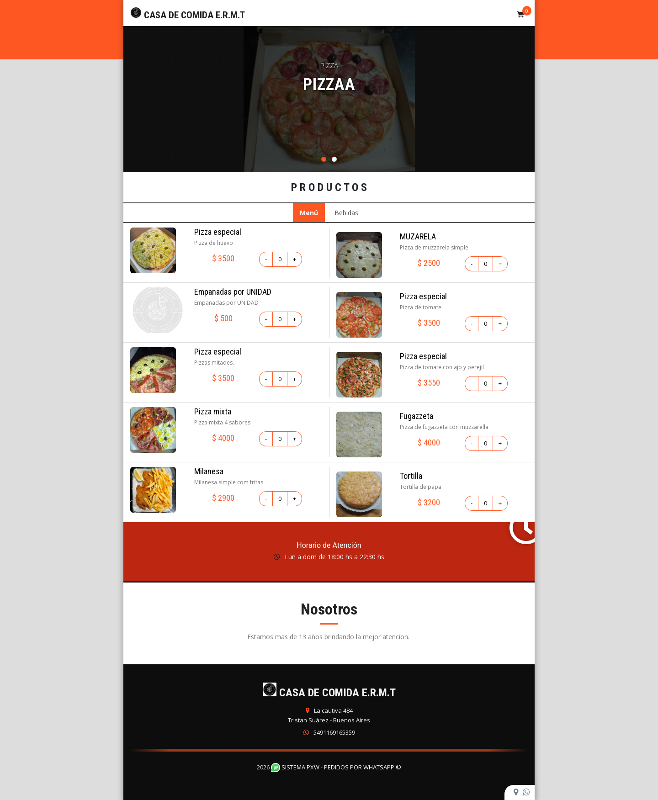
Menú (309, 212)
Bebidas (346, 212)
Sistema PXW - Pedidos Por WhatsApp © (336, 767)
